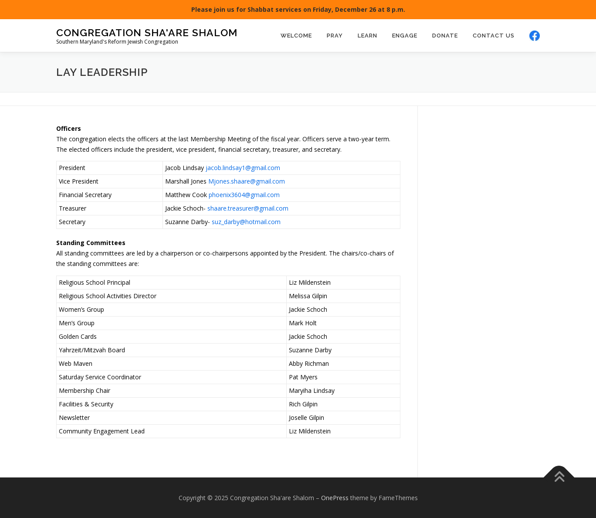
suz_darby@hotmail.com (246, 222)
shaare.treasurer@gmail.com (247, 208)
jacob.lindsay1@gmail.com (243, 168)
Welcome (296, 35)
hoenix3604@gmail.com (246, 195)
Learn (367, 35)
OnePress (335, 498)
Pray (335, 35)
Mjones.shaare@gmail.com (246, 181)
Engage (404, 35)
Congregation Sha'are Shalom (146, 32)
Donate (445, 35)
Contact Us (494, 35)
